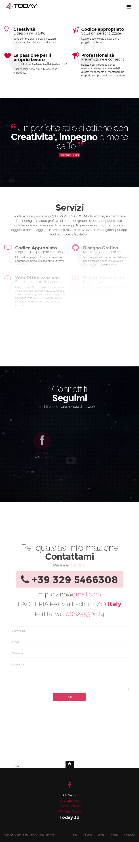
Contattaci (129, 835)
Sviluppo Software (69, 806)
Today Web (28, 835)
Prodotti (114, 835)
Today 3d (69, 817)
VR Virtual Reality (69, 811)
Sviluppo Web (69, 800)
